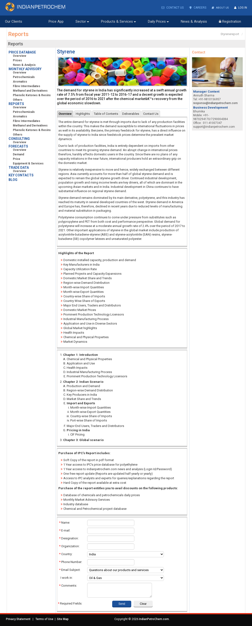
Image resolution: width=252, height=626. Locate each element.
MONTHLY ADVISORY (25, 68)
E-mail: (64, 530)
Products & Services (118, 21)
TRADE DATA (19, 167)
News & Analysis (194, 21)
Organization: (69, 546)
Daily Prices (158, 21)
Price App (56, 21)
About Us (219, 7)
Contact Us (171, 7)
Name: (64, 522)
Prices (15, 60)
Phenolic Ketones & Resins (30, 95)
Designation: (69, 538)
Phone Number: (70, 561)
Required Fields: (70, 603)
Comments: (68, 585)
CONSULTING (19, 138)
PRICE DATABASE (22, 52)
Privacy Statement (18, 619)
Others (15, 99)
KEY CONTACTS (21, 175)
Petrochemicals (22, 77)
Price (14, 158)
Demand (16, 154)
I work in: (66, 577)
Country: (65, 554)
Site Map (63, 619)
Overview (19, 55)
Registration (230, 21)
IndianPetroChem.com (154, 619)
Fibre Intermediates (24, 86)
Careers (196, 7)
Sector (82, 21)
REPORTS (16, 103)
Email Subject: (70, 569)
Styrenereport (230, 34)
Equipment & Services (26, 163)
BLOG (13, 179)
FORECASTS (18, 146)
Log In (240, 7)
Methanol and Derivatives (28, 90)
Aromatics (18, 81)
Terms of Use (44, 619)
